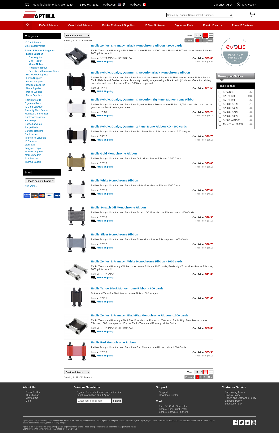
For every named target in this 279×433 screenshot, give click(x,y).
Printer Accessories (35, 117)
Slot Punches (32, 158)
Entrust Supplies (34, 81)
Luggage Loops (33, 148)
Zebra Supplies (34, 95)
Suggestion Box (233, 403)
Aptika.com (114, 4)
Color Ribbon (35, 61)
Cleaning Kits (35, 57)
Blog (28, 400)
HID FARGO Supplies (37, 74)
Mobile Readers (33, 155)
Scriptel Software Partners (173, 411)
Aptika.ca (138, 4)
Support (163, 392)
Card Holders (32, 134)
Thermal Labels (33, 162)
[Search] (199, 15)
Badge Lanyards (33, 124)
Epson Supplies (34, 78)
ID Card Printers (48, 25)
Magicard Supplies (35, 85)
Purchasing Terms (235, 392)
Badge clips (31, 120)
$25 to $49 (229, 96)
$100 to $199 (230, 104)
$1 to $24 (228, 92)
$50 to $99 (229, 100)
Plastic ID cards (212, 25)
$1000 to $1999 (231, 120)
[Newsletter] (94, 400)
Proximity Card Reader (36, 110)
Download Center (168, 395)
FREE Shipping (105, 61)
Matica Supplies (34, 92)
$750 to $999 (230, 116)
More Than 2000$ (233, 124)
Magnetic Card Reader (36, 113)
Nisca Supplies (33, 88)
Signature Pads (184, 25)
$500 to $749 (230, 112)
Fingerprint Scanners (35, 137)
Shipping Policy (233, 400)
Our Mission (32, 395)
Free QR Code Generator (173, 406)
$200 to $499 (230, 108)
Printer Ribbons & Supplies (118, 25)
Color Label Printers (80, 25)
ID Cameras (31, 141)
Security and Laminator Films (44, 71)
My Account (246, 4)
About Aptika (33, 392)
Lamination (30, 144)
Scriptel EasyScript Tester (173, 409)
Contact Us (32, 397)
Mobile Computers (34, 151)
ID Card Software (155, 25)
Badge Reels (31, 127)
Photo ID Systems (242, 25)
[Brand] (40, 180)
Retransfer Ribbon (38, 67)
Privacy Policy (232, 395)
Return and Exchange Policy (240, 397)
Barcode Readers (34, 131)
